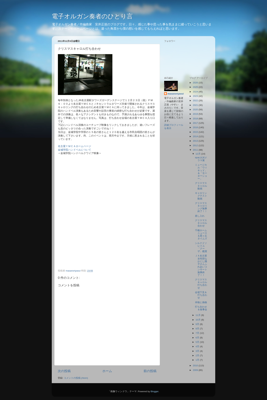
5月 (198, 342)
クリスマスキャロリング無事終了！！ (201, 207)
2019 (196, 114)
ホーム (107, 371)
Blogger (154, 391)
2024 (196, 91)
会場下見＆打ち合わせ (201, 295)
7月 (198, 333)
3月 (198, 351)
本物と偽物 (201, 302)
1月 (198, 360)
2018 (196, 118)
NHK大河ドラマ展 (201, 159)
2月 (198, 355)
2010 (196, 365)
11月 (198, 315)
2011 (196, 150)
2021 (196, 105)
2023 (196, 96)
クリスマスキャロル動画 (201, 186)
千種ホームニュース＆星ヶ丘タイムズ (201, 234)
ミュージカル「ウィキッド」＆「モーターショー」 (201, 172)
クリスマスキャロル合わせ (201, 223)
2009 (196, 370)
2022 (196, 100)
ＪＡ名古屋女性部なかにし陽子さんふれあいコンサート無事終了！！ (201, 265)
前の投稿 (150, 371)
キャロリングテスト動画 (201, 196)
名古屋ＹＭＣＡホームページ (74, 146)
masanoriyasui (176, 93)
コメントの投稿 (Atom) (76, 378)
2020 (196, 109)
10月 (198, 319)
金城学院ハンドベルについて (74, 149)
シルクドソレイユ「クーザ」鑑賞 (201, 247)
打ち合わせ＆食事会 (201, 308)
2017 (196, 123)
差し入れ (200, 216)
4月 (198, 346)
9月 (198, 324)
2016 (196, 127)
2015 (196, 132)
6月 (198, 337)
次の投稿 (64, 371)
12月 (198, 154)
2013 (196, 141)
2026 (196, 82)
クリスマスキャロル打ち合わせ (201, 283)
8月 (198, 328)
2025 (196, 87)
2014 (196, 136)
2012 (196, 145)
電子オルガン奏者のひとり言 (92, 16)
